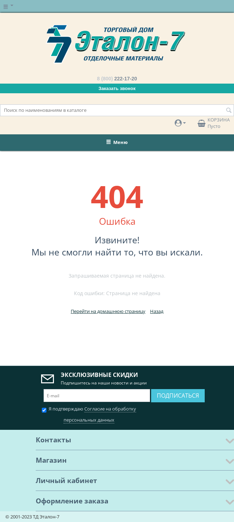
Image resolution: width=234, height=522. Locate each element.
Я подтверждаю (89, 413)
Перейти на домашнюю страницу (108, 311)
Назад (156, 311)
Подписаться (178, 395)
